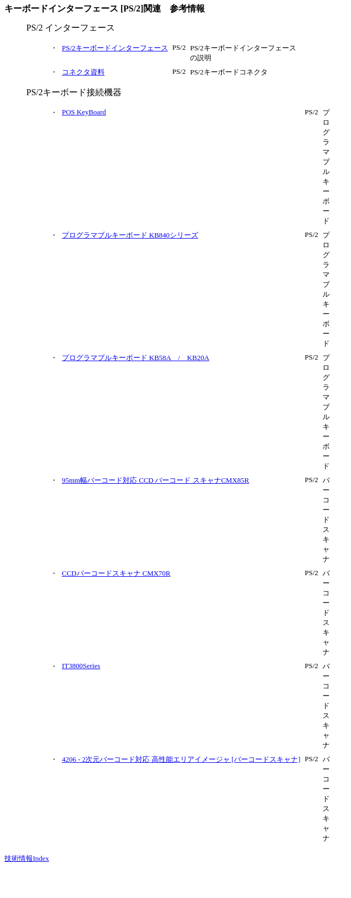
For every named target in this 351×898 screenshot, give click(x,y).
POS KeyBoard (84, 112)
